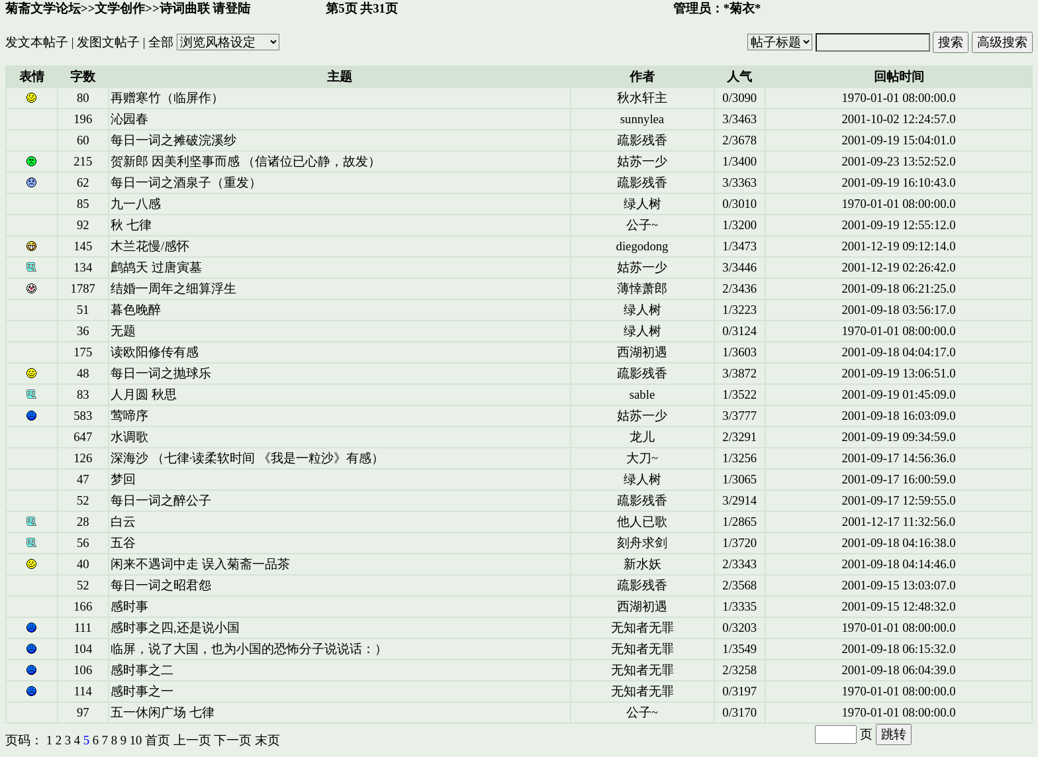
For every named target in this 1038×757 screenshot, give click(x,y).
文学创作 (120, 8)
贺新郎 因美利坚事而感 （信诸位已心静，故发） (246, 161)
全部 (160, 42)
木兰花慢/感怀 (150, 246)
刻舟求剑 (642, 543)
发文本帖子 (36, 42)
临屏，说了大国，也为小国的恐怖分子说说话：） (249, 649)
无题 (123, 331)
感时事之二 (142, 670)
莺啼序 (129, 416)
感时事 (129, 606)
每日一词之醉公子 (161, 500)
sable (642, 394)
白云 (123, 522)
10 (136, 740)
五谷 (123, 543)
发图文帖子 (108, 42)
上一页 (192, 740)
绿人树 (642, 204)
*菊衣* (742, 8)
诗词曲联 (185, 8)
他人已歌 (642, 522)
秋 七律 (131, 225)
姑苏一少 (642, 161)
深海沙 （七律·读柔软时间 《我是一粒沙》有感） (247, 458)
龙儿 (642, 437)
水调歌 (129, 437)
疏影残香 (642, 140)
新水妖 (642, 564)
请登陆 (231, 8)
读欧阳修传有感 (155, 352)
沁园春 (129, 119)
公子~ (642, 225)
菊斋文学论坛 (43, 8)
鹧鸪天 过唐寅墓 (156, 267)
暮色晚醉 (136, 310)
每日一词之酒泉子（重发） (186, 182)
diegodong (642, 246)
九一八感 (136, 204)
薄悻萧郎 (642, 288)
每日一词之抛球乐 (161, 373)
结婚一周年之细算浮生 (173, 288)
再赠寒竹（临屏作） (167, 98)
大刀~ (642, 458)
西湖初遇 (642, 352)
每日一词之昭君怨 (161, 585)
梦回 (123, 479)
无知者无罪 (642, 627)
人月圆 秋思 (144, 394)
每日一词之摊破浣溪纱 (173, 140)
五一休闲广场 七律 (162, 712)
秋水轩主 (642, 98)
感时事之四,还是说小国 (175, 627)
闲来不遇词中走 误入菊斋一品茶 (200, 564)
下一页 (233, 740)
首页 (157, 740)
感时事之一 (142, 691)
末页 (267, 740)
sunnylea (642, 119)
